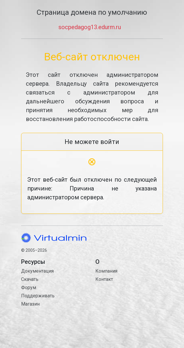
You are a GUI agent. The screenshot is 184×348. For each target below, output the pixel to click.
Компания (106, 271)
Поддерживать (38, 296)
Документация (37, 271)
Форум (28, 287)
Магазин (30, 304)
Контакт (129, 306)
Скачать (29, 279)
